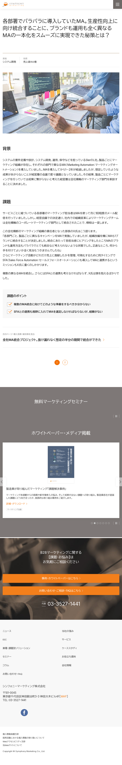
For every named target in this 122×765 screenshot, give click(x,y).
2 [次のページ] (65, 362)
